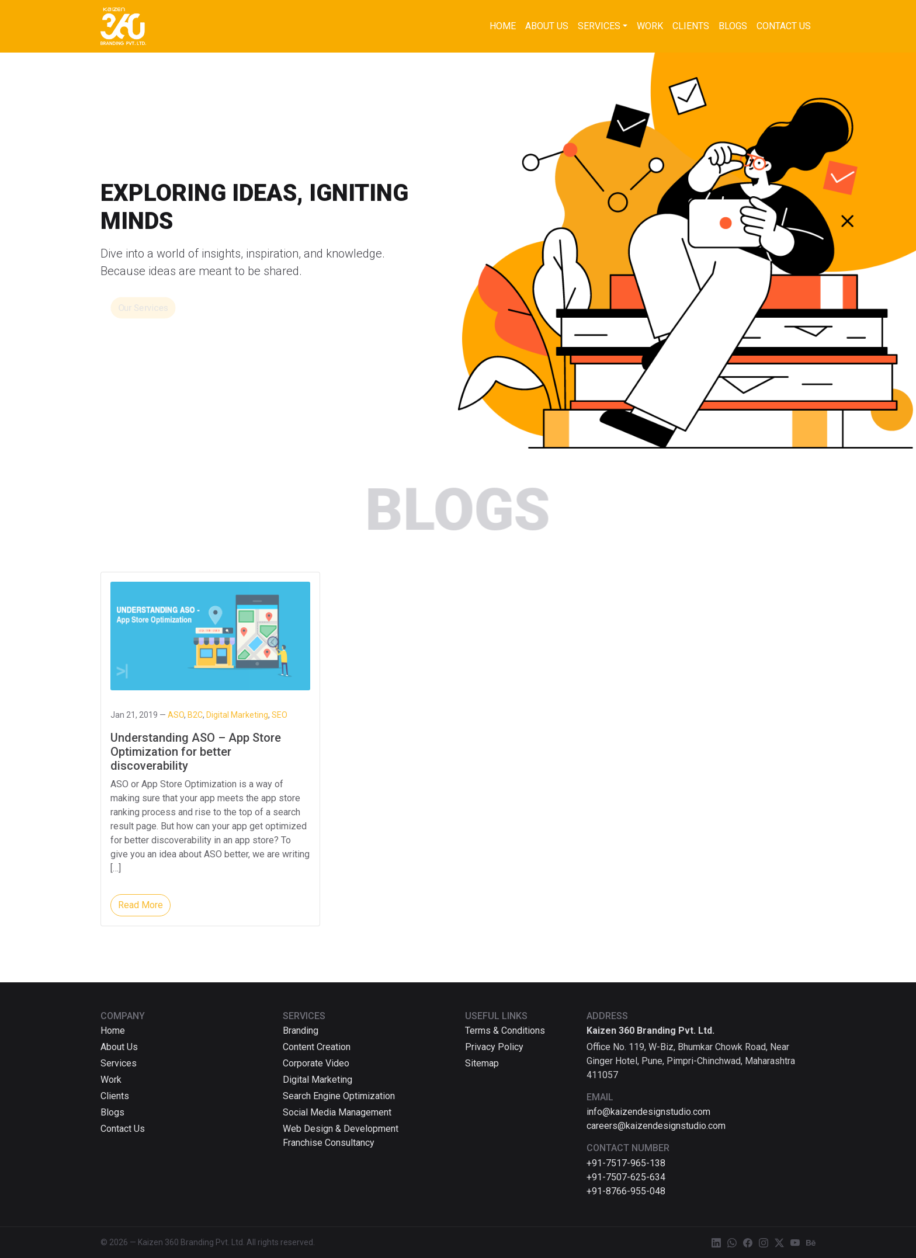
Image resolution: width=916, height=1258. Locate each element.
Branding (300, 1030)
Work (650, 26)
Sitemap (482, 1063)
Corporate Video (316, 1063)
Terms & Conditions (505, 1030)
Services (599, 26)
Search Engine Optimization (339, 1095)
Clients (690, 26)
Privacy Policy (494, 1046)
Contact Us (784, 26)
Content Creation (317, 1046)
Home (503, 26)
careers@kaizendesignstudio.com (656, 1125)
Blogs (733, 26)
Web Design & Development (340, 1128)
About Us (546, 26)
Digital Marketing (317, 1079)
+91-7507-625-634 (626, 1177)
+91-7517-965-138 (626, 1163)
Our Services (143, 308)
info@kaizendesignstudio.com (648, 1111)
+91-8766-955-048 (626, 1191)
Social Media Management (337, 1112)
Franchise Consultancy (328, 1142)
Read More (140, 905)
